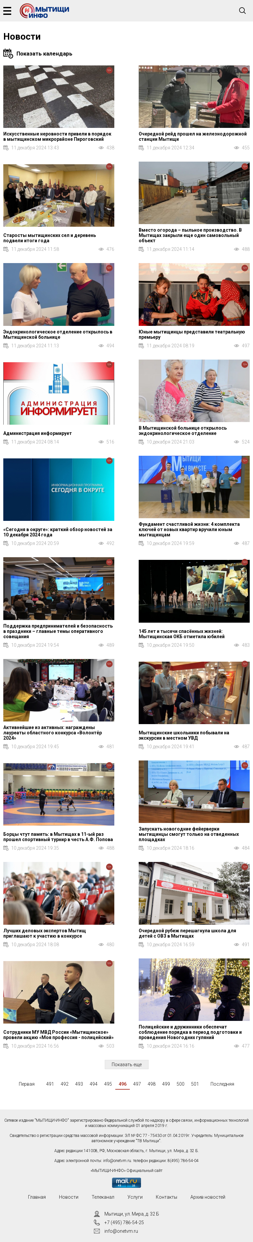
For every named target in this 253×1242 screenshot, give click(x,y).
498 (151, 1084)
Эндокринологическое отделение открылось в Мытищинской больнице (57, 334)
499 (166, 1084)
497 (137, 1084)
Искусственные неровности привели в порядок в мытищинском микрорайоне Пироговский (57, 136)
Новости (68, 1197)
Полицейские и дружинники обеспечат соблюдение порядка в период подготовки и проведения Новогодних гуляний (190, 1032)
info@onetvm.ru (117, 1160)
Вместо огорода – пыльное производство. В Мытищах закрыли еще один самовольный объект (190, 235)
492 (65, 1084)
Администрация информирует (37, 433)
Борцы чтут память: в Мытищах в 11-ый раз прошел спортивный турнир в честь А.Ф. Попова (58, 837)
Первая (27, 1084)
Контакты (166, 1197)
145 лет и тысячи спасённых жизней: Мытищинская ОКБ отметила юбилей (182, 634)
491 (50, 1084)
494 (94, 1084)
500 (180, 1084)
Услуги (135, 1197)
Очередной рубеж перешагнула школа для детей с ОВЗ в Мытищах (187, 933)
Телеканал (103, 1197)
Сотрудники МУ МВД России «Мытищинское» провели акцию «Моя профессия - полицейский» (58, 1034)
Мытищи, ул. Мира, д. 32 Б (131, 1214)
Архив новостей (207, 1197)
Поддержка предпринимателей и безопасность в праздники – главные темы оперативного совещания (58, 631)
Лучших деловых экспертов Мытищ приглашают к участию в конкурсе (44, 933)
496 (122, 1084)
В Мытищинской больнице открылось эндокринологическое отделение (183, 430)
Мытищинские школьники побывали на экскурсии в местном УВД (184, 735)
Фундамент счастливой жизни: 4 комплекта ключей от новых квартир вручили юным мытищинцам (189, 529)
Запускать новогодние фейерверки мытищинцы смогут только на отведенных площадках (189, 834)
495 (108, 1084)
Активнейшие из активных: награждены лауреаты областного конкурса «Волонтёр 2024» (52, 733)
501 (195, 1084)
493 (79, 1084)
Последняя (222, 1084)
